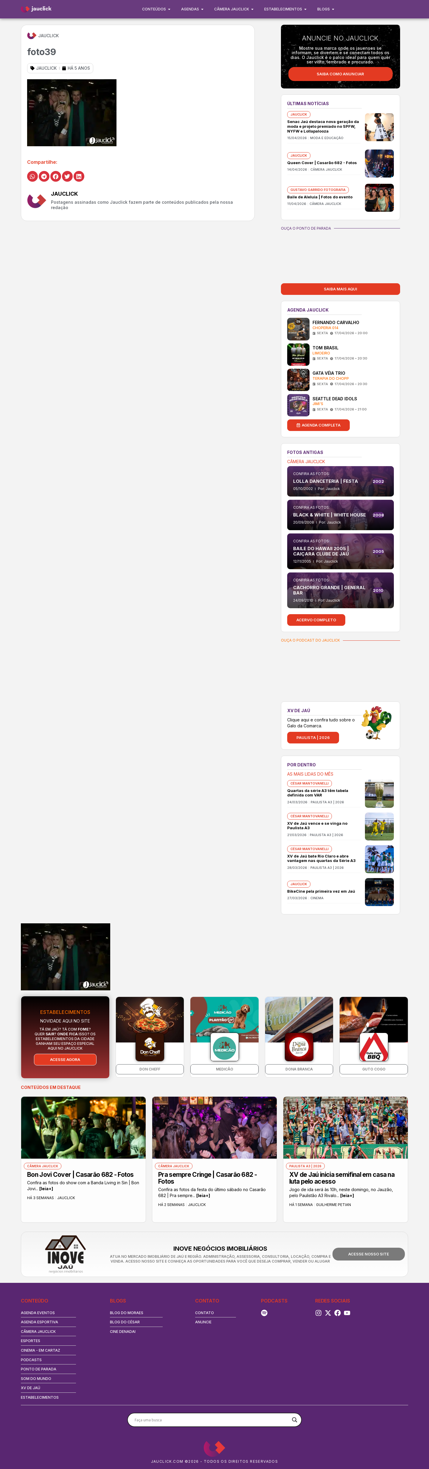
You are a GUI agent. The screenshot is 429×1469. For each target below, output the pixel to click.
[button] (32, 176)
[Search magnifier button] (294, 1420)
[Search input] (212, 1420)
